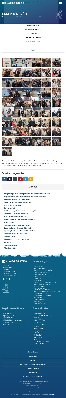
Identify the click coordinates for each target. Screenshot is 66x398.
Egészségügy (38, 330)
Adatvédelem (33, 372)
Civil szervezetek (39, 324)
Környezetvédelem (40, 299)
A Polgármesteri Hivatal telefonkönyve (33, 364)
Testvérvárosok (39, 303)
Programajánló (39, 313)
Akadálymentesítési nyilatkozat (33, 376)
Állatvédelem (38, 301)
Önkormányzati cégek (41, 293)
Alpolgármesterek (40, 268)
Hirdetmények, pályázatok (33, 42)
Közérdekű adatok (9, 322)
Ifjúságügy (37, 332)
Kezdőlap (6, 16)
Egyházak (37, 326)
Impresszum (33, 356)
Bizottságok (38, 280)
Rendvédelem (38, 338)
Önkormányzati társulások (43, 295)
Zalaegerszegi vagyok (10, 271)
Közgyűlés (37, 278)
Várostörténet (8, 267)
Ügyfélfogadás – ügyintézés (12, 321)
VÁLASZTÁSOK (33, 46)
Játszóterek (38, 334)
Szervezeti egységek (9, 315)
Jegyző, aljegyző (9, 313)
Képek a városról (40, 321)
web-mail (33, 360)
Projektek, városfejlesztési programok (47, 292)
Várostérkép (38, 297)
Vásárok (37, 339)
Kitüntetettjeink (39, 286)
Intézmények (38, 322)
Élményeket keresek (9, 273)
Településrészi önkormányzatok (45, 282)
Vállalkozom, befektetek (11, 275)
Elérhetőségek (8, 317)
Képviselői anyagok (33, 368)
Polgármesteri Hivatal (32, 29)
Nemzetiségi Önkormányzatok (44, 284)
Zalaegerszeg (13, 3)
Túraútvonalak (39, 343)
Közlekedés (37, 336)
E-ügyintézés (7, 319)
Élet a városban (32, 33)
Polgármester (38, 266)
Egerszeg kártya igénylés (33, 37)
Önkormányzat (32, 25)
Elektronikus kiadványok (42, 341)
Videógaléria (38, 319)
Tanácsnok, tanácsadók (42, 276)
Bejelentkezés (33, 392)
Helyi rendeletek (39, 288)
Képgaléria (19, 16)
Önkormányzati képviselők (43, 270)
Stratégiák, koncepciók (42, 290)
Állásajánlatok (39, 328)
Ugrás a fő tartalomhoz (59, 0)
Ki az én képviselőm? (40, 274)
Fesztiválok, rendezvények (43, 315)
